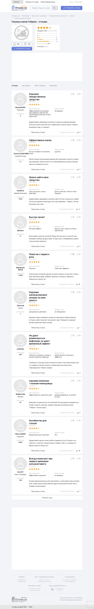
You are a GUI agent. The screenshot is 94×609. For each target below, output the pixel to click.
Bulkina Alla (20, 394)
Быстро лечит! (37, 217)
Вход (71, 2)
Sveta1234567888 (20, 154)
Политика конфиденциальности (71, 600)
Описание (53, 86)
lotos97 (20, 472)
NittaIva (20, 230)
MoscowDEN (20, 434)
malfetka (20, 349)
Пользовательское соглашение (71, 598)
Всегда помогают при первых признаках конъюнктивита (40, 461)
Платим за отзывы (32, 2)
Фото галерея (40, 86)
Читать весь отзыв (38, 132)
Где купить (26, 86)
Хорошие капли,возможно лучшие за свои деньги (38, 296)
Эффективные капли (40, 140)
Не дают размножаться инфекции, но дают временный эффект (39, 339)
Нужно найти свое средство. (39, 178)
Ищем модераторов (48, 2)
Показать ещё (47, 498)
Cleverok (20, 306)
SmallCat (20, 191)
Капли (46, 46)
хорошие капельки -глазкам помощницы (41, 382)
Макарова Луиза (20, 269)
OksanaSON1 (20, 107)
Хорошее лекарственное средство (37, 97)
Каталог (18, 2)
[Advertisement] (47, 67)
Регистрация (78, 2)
